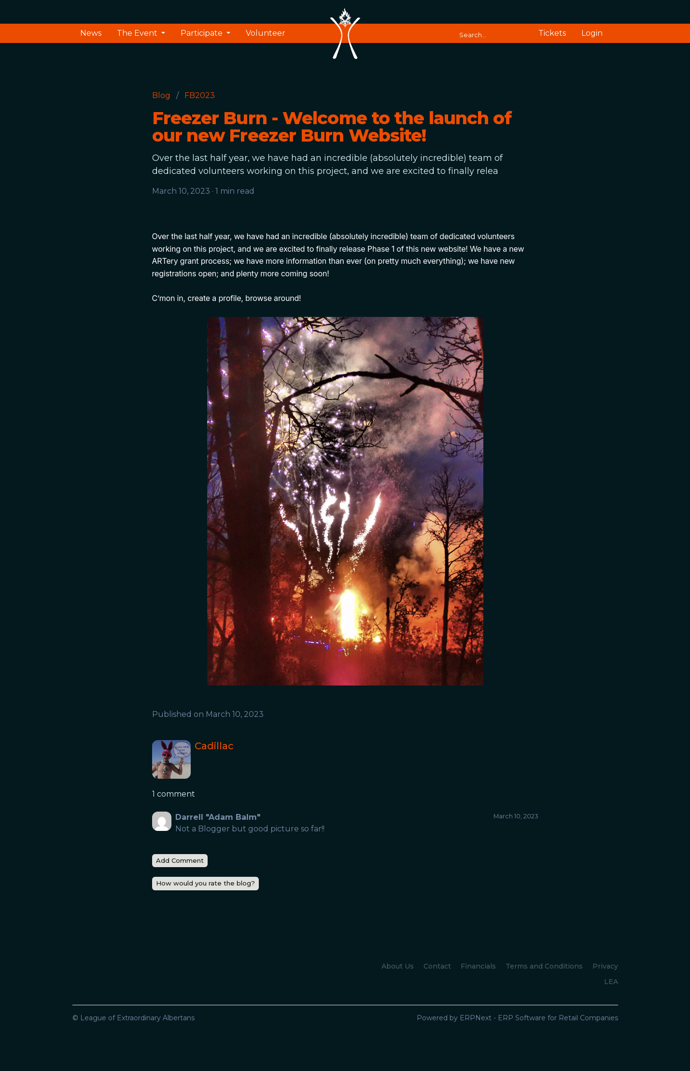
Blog (161, 95)
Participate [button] (203, 33)
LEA (611, 981)
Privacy (605, 966)
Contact (437, 966)
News (90, 33)
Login (592, 33)
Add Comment (180, 860)
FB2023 (199, 95)
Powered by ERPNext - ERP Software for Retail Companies (517, 1018)
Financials (478, 966)
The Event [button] (138, 33)
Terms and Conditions (544, 966)
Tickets (552, 33)
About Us (397, 966)
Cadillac (214, 746)
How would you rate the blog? (205, 883)
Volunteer (265, 33)
